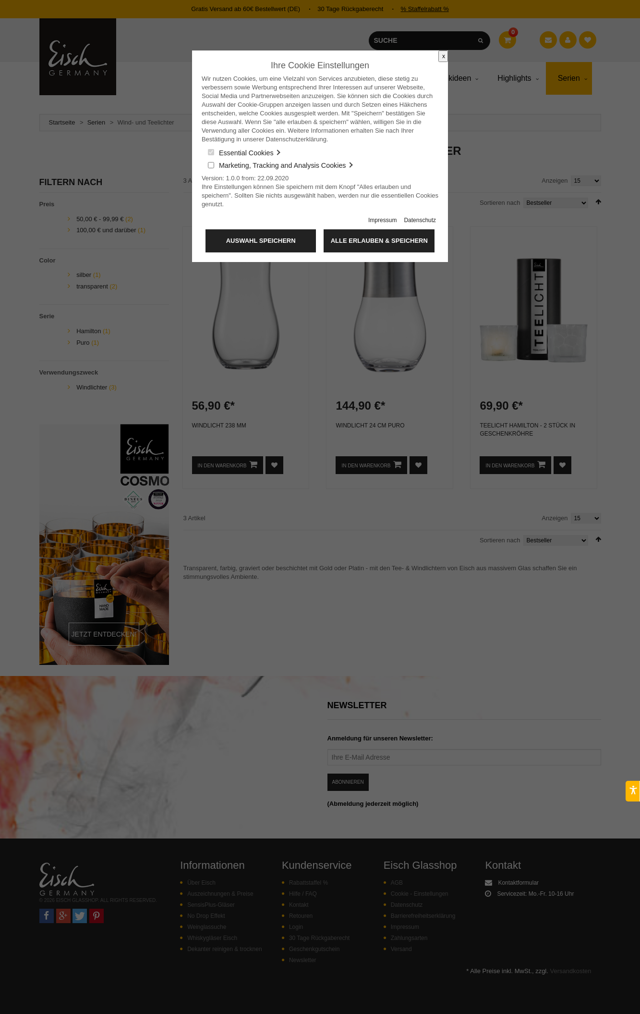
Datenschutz (420, 220)
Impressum (382, 220)
